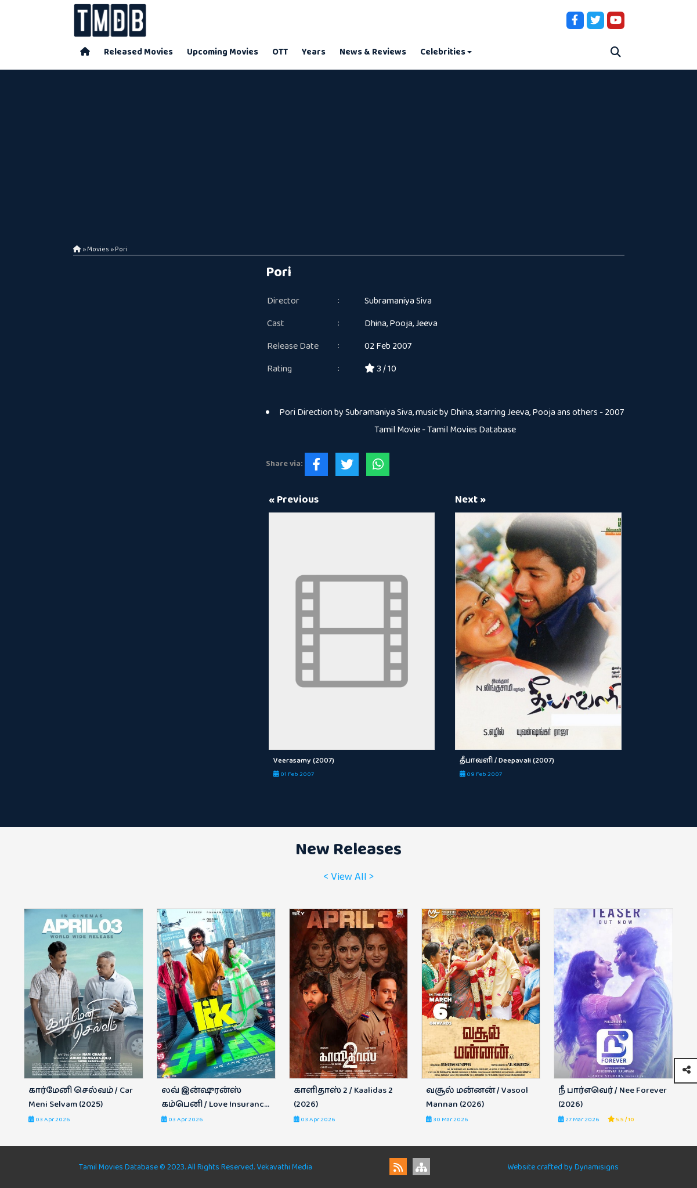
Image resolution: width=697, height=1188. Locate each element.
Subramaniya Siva (398, 301)
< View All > (348, 877)
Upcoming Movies (222, 52)
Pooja (401, 323)
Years (314, 52)
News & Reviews (373, 52)
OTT (280, 52)
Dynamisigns (597, 1167)
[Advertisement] (349, 151)
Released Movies (138, 52)
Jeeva (427, 323)
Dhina (375, 323)
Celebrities (442, 52)
